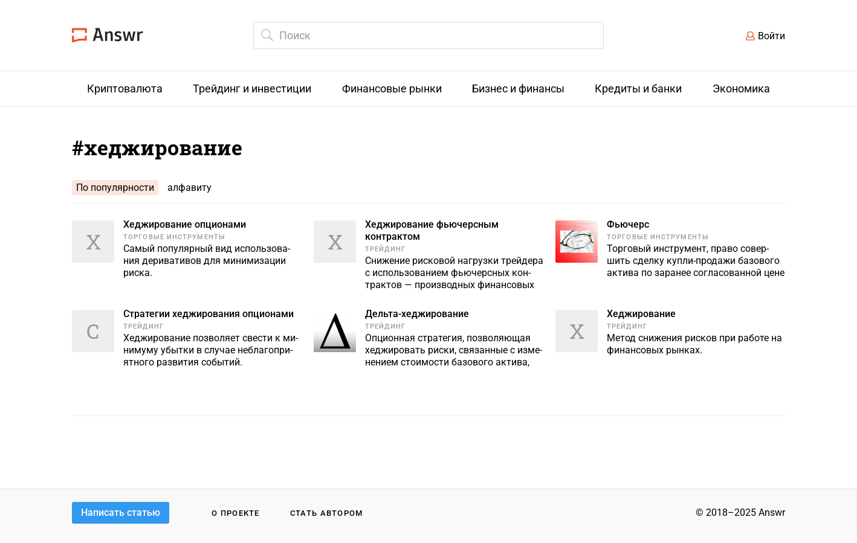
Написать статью (120, 512)
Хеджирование (641, 314)
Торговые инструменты (174, 237)
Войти (771, 36)
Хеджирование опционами (184, 224)
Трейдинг (385, 249)
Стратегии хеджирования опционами (208, 314)
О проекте (236, 513)
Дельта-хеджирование (417, 314)
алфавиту (189, 187)
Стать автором (326, 513)
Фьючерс (628, 224)
